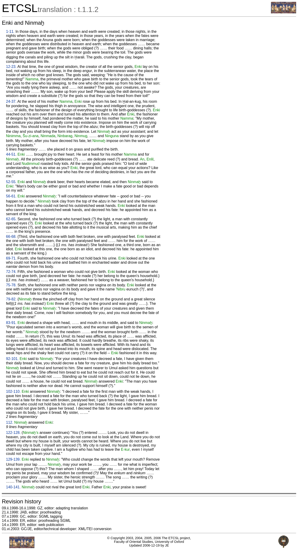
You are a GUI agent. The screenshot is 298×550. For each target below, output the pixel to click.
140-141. (13, 487)
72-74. (11, 272)
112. (9, 422)
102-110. (13, 391)
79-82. (11, 299)
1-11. (10, 31)
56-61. (11, 196)
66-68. (11, 237)
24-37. (11, 101)
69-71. (11, 258)
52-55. (11, 182)
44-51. (11, 154)
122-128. (13, 433)
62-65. (11, 219)
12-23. (11, 67)
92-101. (12, 359)
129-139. (13, 459)
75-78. (11, 285)
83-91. (11, 323)
